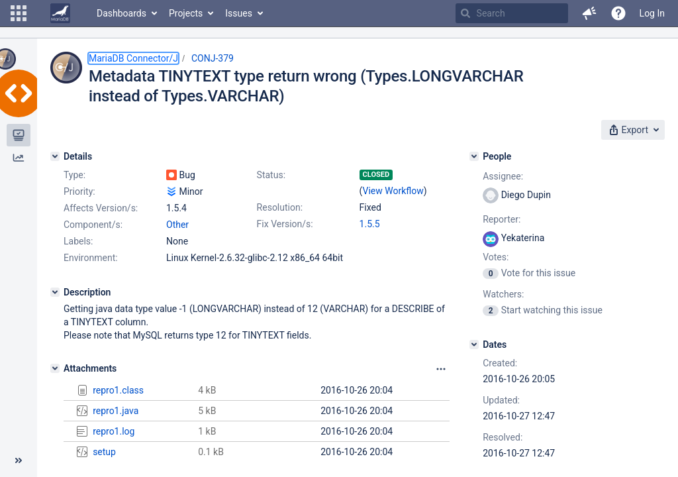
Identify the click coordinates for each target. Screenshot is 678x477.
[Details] (55, 156)
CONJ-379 (212, 58)
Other (177, 224)
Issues (238, 13)
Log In (652, 13)
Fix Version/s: (285, 224)
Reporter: (501, 219)
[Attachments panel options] (441, 369)
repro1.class (118, 390)
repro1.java (115, 410)
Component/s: (93, 224)
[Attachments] (55, 368)
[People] (474, 156)
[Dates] (474, 344)
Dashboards (121, 13)
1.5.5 (370, 224)
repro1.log (113, 431)
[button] (18, 13)
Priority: (79, 191)
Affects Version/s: (101, 208)
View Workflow (393, 191)
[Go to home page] (60, 13)
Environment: (91, 257)
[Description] (55, 292)
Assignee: (503, 176)
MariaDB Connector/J (133, 58)
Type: (74, 175)
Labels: (78, 241)
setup (104, 452)
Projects (186, 13)
